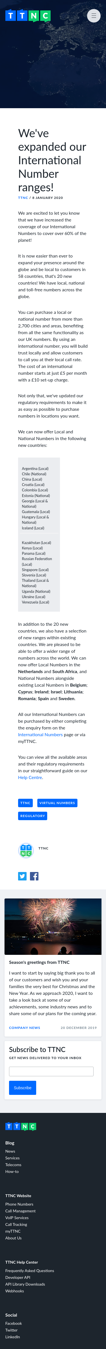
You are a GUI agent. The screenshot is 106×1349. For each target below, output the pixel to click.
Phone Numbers (19, 1204)
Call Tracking (16, 1224)
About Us (13, 1237)
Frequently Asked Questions (29, 1270)
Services (12, 1157)
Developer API (17, 1277)
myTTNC (13, 1231)
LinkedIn (12, 1336)
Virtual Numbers (57, 803)
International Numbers (40, 734)
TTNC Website (18, 1195)
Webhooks (14, 1290)
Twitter (11, 1330)
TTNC (23, 198)
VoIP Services (17, 1217)
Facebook (13, 1323)
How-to (12, 1171)
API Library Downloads (25, 1284)
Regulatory (32, 816)
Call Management (20, 1210)
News (10, 1151)
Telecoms (13, 1164)
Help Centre (30, 777)
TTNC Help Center (21, 1262)
